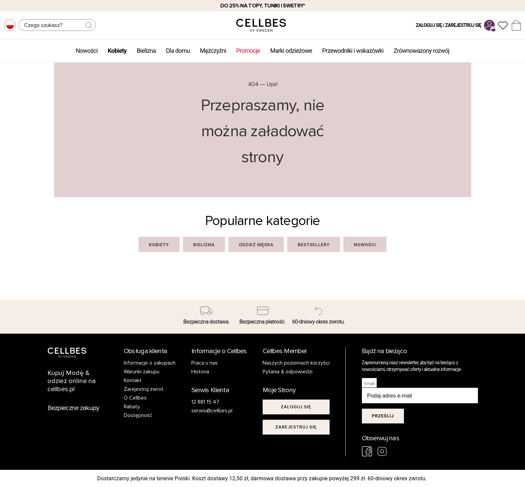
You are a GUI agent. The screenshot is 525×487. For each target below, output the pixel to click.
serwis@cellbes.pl (211, 410)
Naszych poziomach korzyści (296, 363)
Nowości (87, 50)
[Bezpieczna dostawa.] (207, 317)
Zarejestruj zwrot (143, 389)
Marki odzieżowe (291, 50)
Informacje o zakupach (150, 363)
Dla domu (178, 50)
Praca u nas (204, 363)
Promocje (248, 50)
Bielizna (146, 50)
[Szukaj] (57, 25)
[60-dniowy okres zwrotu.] (319, 317)
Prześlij (383, 415)
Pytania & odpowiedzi (287, 371)
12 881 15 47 (205, 402)
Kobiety (117, 50)
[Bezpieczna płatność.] (262, 317)
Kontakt (133, 380)
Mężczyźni (213, 50)
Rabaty (132, 406)
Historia (200, 371)
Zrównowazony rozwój (421, 50)
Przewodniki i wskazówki (352, 50)
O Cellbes (135, 398)
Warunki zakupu (141, 371)
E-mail (369, 383)
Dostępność (138, 415)
